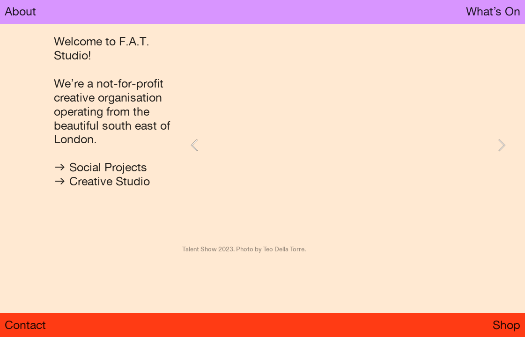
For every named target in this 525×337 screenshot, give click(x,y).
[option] (348, 145)
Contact (25, 325)
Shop (506, 325)
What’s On (493, 11)
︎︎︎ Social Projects (100, 167)
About (20, 11)
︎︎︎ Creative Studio (102, 181)
